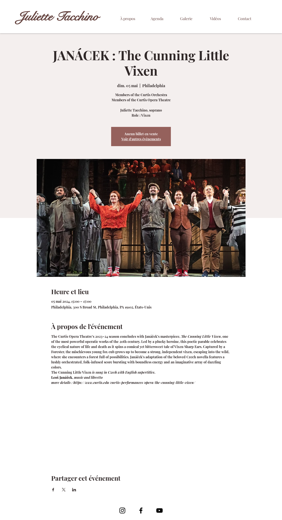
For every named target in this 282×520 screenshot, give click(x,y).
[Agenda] (157, 18)
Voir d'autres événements (141, 139)
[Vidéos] (215, 18)
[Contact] (244, 18)
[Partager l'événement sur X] (64, 489)
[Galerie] (186, 18)
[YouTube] (159, 510)
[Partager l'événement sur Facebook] (53, 489)
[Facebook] (141, 510)
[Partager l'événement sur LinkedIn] (74, 489)
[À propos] (127, 18)
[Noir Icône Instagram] (122, 510)
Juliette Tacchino (58, 16)
